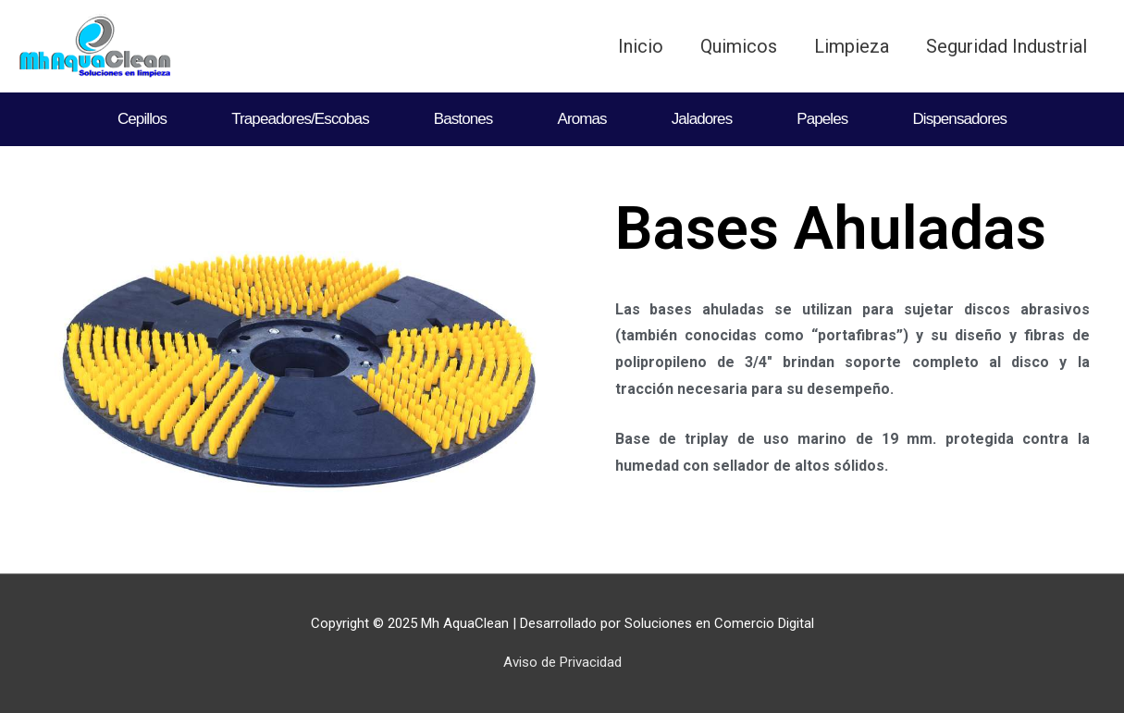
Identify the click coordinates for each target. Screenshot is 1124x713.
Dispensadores (959, 119)
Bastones (463, 119)
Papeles (822, 119)
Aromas (581, 119)
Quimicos (738, 46)
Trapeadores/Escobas (300, 119)
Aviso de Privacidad (562, 662)
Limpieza (851, 46)
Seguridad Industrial (1006, 46)
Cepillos (142, 119)
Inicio (640, 46)
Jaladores (702, 119)
